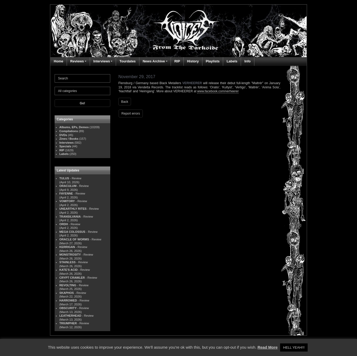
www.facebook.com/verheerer (218, 91)
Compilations (68, 131)
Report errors (131, 113)
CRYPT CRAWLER (72, 277)
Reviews (77, 61)
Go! (82, 103)
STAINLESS (67, 262)
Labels (232, 61)
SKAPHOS (66, 292)
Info (247, 61)
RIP (177, 61)
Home (58, 61)
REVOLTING (67, 285)
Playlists (213, 61)
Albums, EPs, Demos (74, 127)
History (193, 61)
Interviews (101, 61)
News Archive (154, 61)
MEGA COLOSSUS (72, 231)
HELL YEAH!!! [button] (294, 347)
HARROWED (68, 300)
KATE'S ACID (68, 269)
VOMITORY (67, 201)
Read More (268, 347)
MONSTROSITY (70, 254)
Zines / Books (68, 138)
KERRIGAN (67, 247)
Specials (65, 146)
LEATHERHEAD (70, 315)
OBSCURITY (68, 308)
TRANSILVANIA (70, 216)
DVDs (63, 135)
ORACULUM (67, 185)
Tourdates (127, 61)
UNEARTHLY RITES (73, 208)
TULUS (64, 178)
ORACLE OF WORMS (74, 239)
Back (124, 102)
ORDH (63, 224)
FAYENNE (66, 193)
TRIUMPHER (68, 323)
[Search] (82, 78)
